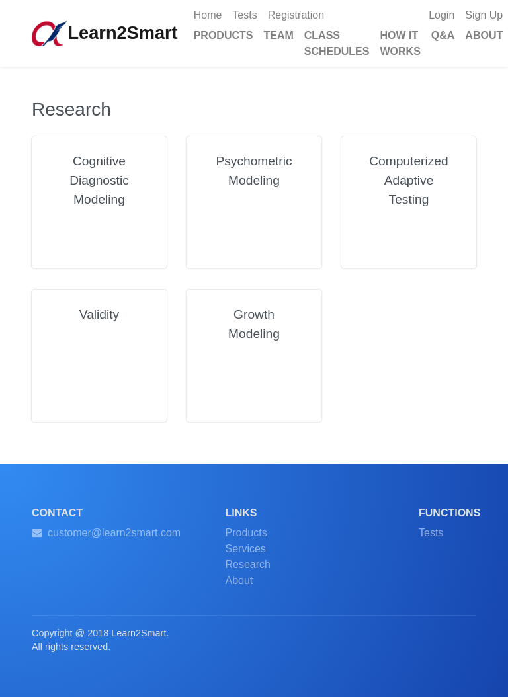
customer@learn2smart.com (106, 532)
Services (246, 548)
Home (211, 13)
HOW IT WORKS (400, 43)
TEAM (278, 35)
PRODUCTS (223, 35)
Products (246, 532)
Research (248, 564)
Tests (244, 14)
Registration (296, 14)
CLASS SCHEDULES (337, 43)
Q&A (443, 35)
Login (441, 14)
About (239, 580)
